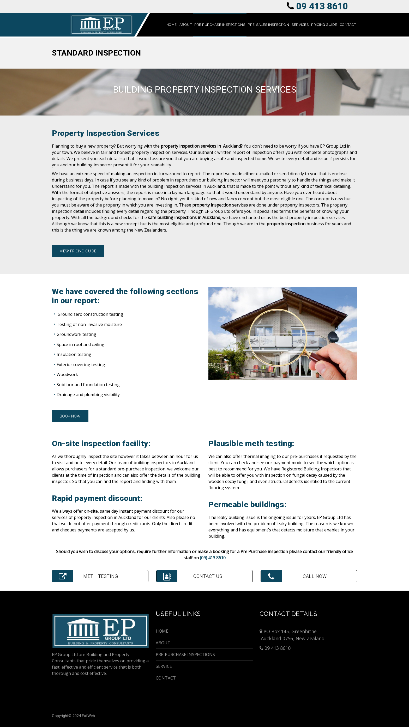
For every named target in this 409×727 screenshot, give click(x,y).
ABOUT (185, 25)
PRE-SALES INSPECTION (268, 25)
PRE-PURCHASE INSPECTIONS (185, 654)
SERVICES (300, 25)
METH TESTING (85, 576)
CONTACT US (189, 576)
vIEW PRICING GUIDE (78, 251)
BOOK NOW (70, 416)
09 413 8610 (322, 6)
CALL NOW (294, 576)
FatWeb (88, 715)
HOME (171, 25)
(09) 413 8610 (213, 558)
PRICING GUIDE (324, 25)
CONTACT (348, 25)
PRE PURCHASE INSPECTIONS (219, 25)
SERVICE (164, 666)
